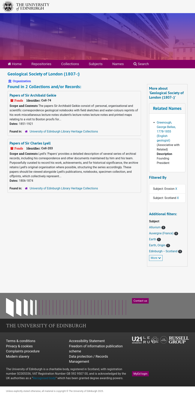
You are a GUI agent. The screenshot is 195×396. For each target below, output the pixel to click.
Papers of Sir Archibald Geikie (33, 95)
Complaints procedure (23, 351)
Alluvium (155, 227)
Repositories (41, 64)
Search (141, 64)
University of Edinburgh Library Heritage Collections (64, 131)
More (156, 258)
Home (15, 64)
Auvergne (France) (161, 233)
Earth (153, 239)
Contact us (140, 300)
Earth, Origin (157, 245)
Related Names (167, 108)
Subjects (96, 64)
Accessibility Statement (87, 341)
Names (118, 64)
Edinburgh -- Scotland (163, 251)
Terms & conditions (20, 341)
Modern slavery (17, 356)
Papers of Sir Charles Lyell (30, 143)
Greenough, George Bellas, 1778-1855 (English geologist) (166, 131)
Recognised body (44, 378)
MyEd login (140, 373)
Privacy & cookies (19, 346)
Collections (70, 64)
